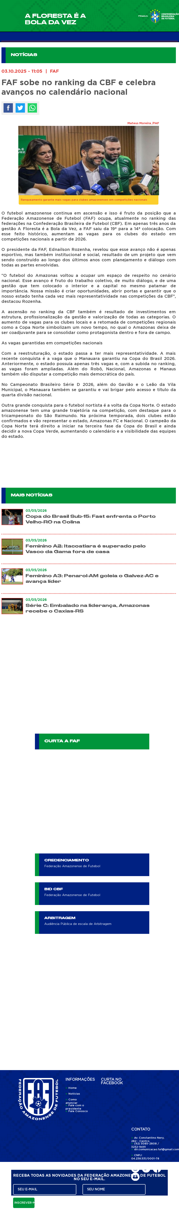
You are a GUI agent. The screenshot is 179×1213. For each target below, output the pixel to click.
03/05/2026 (36, 510)
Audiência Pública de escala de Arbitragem (77, 924)
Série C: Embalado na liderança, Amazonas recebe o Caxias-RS (88, 608)
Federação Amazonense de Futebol (72, 866)
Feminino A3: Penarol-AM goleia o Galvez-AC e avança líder (92, 579)
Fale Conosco (76, 1111)
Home (71, 1088)
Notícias (72, 1094)
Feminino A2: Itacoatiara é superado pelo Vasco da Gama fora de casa (86, 549)
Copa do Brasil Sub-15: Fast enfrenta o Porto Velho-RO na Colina (91, 519)
